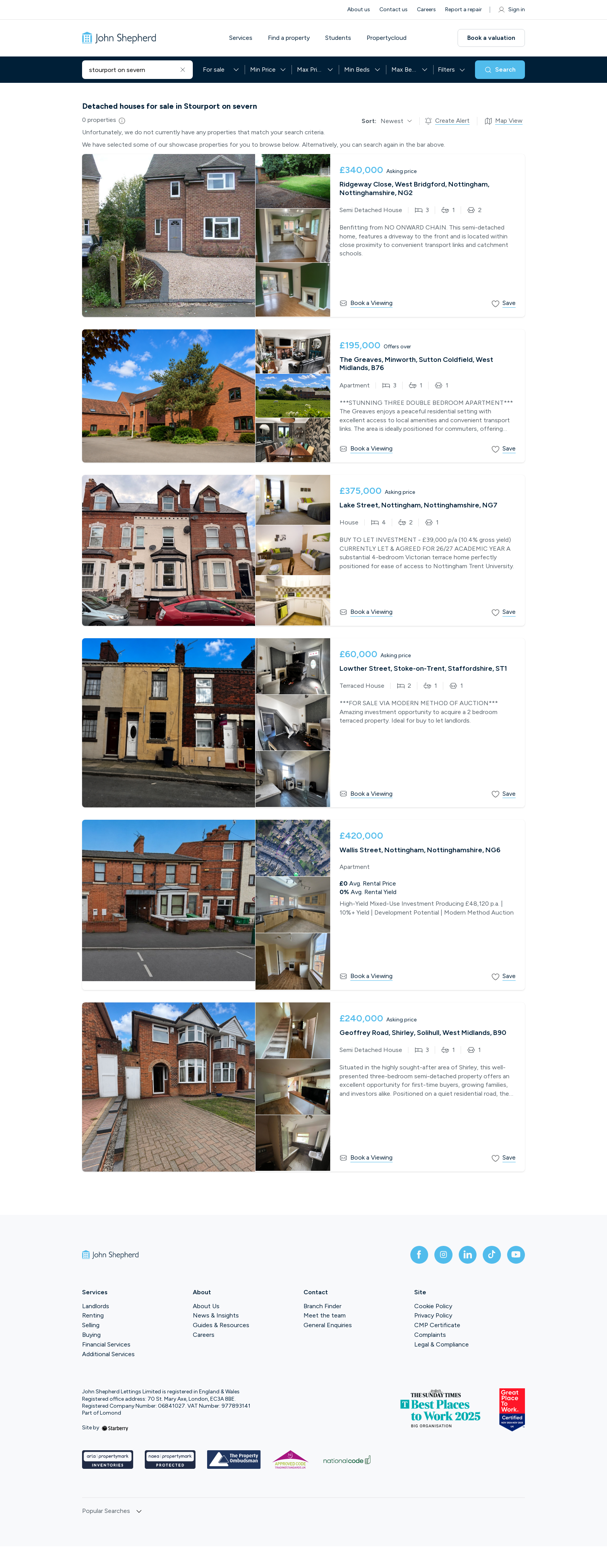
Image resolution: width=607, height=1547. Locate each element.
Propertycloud (388, 38)
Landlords (95, 1306)
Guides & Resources (221, 1325)
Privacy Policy (433, 1316)
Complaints (430, 1335)
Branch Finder (322, 1306)
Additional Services (108, 1354)
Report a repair (463, 9)
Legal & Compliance (441, 1344)
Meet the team (325, 1316)
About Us (206, 1306)
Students (340, 38)
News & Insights (216, 1316)
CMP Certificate (437, 1325)
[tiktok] (491, 1255)
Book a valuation (491, 37)
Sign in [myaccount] (511, 10)
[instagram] (441, 1255)
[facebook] (416, 1255)
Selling (90, 1325)
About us (358, 9)
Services (242, 38)
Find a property (290, 38)
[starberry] (115, 1428)
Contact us (393, 9)
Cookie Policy (433, 1306)
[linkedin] (466, 1255)
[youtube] (515, 1255)
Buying (91, 1335)
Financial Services (106, 1344)
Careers (426, 9)
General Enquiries (328, 1325)
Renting (93, 1316)
